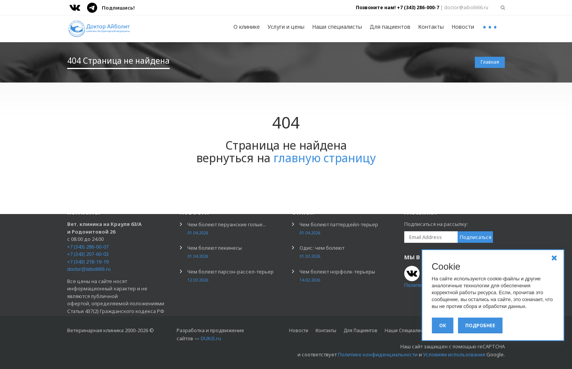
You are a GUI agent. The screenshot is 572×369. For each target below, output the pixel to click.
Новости (462, 26)
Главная (490, 62)
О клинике (246, 26)
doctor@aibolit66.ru (89, 269)
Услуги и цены (286, 26)
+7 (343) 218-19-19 (88, 261)
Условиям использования (454, 354)
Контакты (431, 26)
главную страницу (324, 158)
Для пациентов (390, 26)
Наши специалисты (337, 26)
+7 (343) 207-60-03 (88, 253)
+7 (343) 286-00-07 (88, 246)
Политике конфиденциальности (378, 354)
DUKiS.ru (211, 338)
